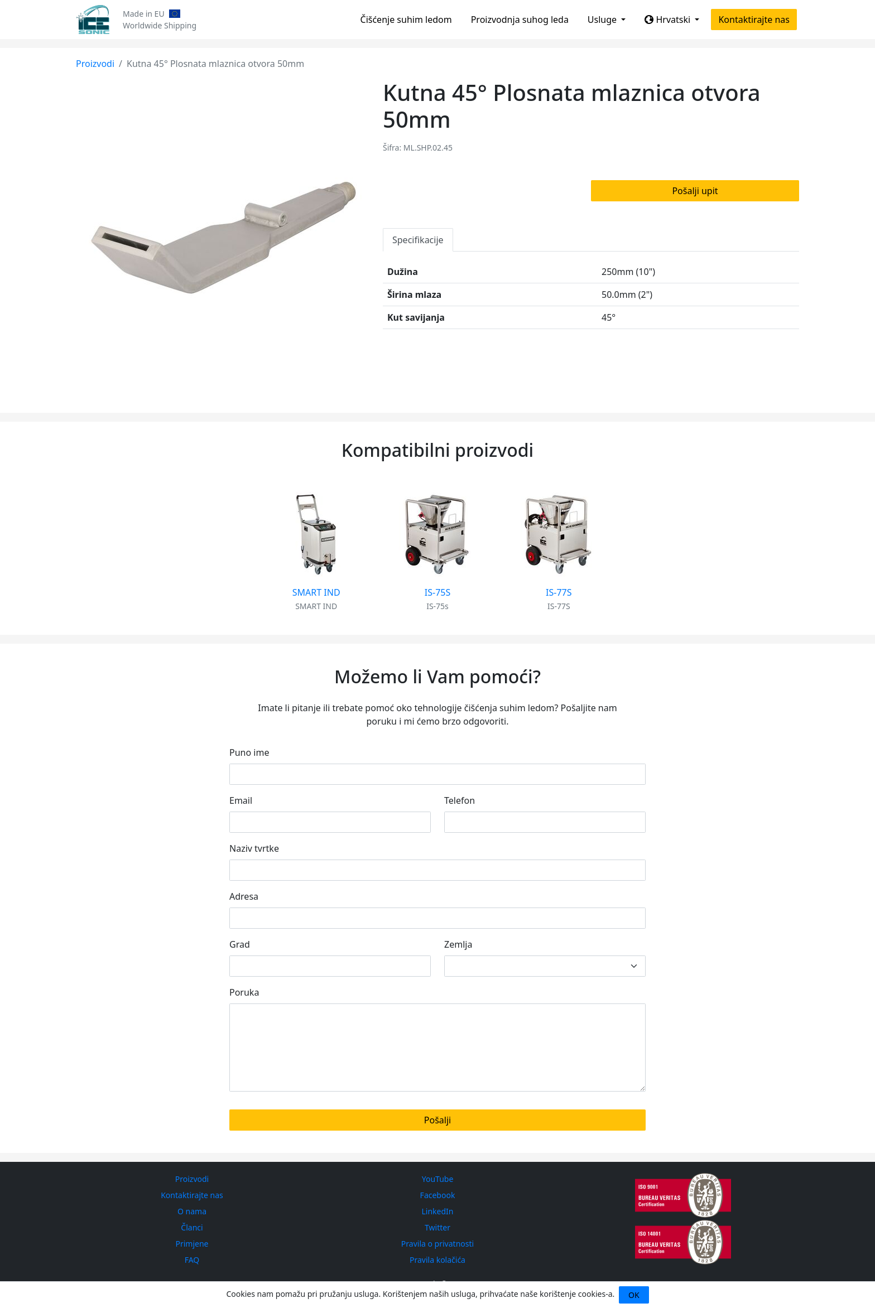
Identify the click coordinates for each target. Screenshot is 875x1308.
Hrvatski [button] (669, 19)
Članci (192, 1227)
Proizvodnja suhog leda (520, 19)
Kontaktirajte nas (754, 19)
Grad (239, 944)
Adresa (243, 896)
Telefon (459, 800)
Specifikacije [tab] (418, 240)
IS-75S (437, 592)
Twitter (437, 1227)
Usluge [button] (603, 19)
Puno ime (249, 752)
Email (240, 800)
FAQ (192, 1259)
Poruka (244, 992)
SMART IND (316, 592)
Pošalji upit (695, 191)
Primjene (191, 1243)
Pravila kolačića (437, 1259)
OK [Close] (634, 1295)
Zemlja (458, 944)
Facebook (437, 1195)
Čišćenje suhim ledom (406, 19)
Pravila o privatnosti (437, 1243)
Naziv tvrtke (254, 848)
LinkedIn (438, 1211)
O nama (191, 1211)
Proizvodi (95, 63)
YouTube (438, 1179)
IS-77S (558, 592)
